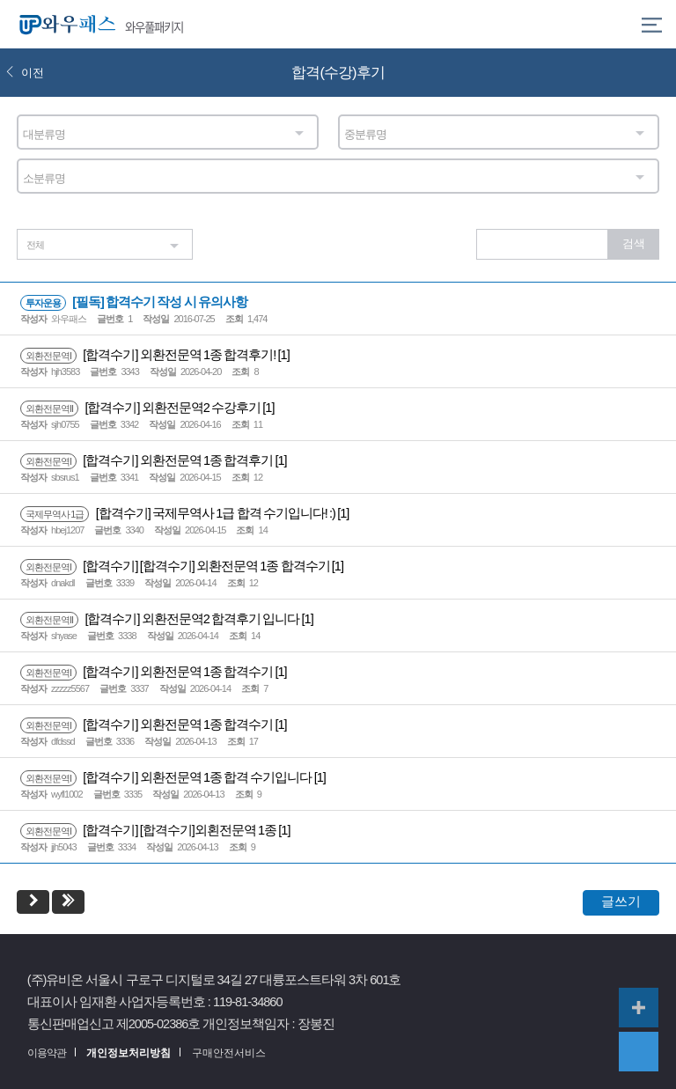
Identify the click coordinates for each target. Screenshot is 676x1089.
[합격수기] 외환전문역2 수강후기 (141, 408)
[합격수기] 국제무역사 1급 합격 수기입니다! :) (178, 513)
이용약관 (46, 1053)
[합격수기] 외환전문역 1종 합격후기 (147, 460)
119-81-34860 (248, 1002)
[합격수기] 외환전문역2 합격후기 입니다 (161, 619)
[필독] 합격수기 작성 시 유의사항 (133, 302)
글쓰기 (621, 901)
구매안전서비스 (229, 1053)
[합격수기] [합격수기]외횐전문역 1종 (149, 830)
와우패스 (63, 24)
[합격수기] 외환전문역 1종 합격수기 (147, 672)
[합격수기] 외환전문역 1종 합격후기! (149, 355)
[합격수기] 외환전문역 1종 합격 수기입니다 (167, 777)
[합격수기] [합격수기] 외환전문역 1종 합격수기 (176, 566)
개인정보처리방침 (128, 1053)
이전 (24, 72)
